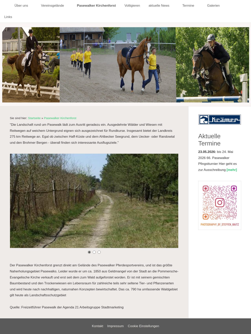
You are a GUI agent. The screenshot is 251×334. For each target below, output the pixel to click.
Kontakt (97, 326)
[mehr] (232, 170)
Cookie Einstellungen (143, 326)
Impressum (115, 326)
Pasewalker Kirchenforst (60, 118)
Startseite (34, 118)
